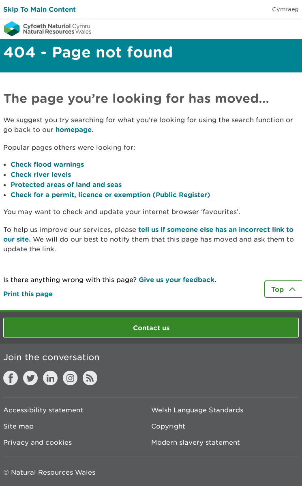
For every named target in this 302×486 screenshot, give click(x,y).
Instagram (70, 378)
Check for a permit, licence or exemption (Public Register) (110, 194)
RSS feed (90, 378)
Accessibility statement (43, 410)
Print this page (28, 293)
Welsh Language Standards (197, 410)
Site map (18, 426)
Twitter (30, 378)
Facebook (10, 378)
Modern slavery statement (195, 442)
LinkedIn (50, 378)
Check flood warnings (47, 164)
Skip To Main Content (39, 9)
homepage (74, 129)
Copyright (168, 426)
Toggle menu (290, 28)
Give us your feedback (176, 279)
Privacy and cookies (37, 442)
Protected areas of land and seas (66, 184)
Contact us (151, 327)
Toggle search (268, 28)
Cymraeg (285, 9)
